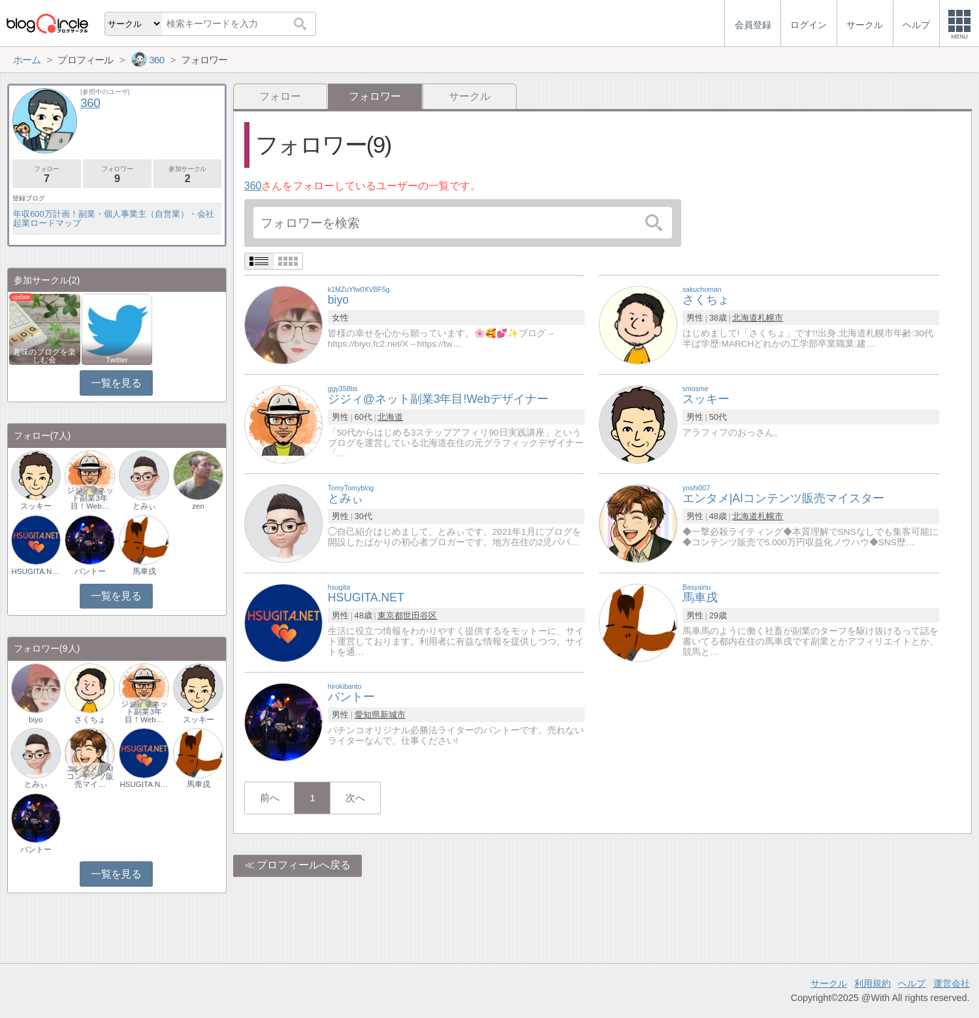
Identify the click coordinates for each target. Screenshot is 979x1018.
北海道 (745, 318)
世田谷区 (420, 615)
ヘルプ (911, 983)
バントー (90, 571)
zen (198, 506)
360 (253, 185)
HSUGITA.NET (36, 571)
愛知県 (367, 715)
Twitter (117, 360)
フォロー (280, 96)
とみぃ (144, 506)
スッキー (36, 506)
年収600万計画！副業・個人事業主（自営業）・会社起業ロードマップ (113, 218)
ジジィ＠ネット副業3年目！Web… (90, 498)
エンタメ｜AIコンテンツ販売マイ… (90, 776)
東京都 (390, 615)
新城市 (393, 715)
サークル (469, 96)
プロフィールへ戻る (304, 864)
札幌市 (770, 318)
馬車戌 (144, 571)
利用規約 (872, 983)
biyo (35, 720)
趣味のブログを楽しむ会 (44, 356)
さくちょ (90, 720)
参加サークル (187, 174)
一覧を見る (116, 383)
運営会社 (951, 983)
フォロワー (117, 174)
